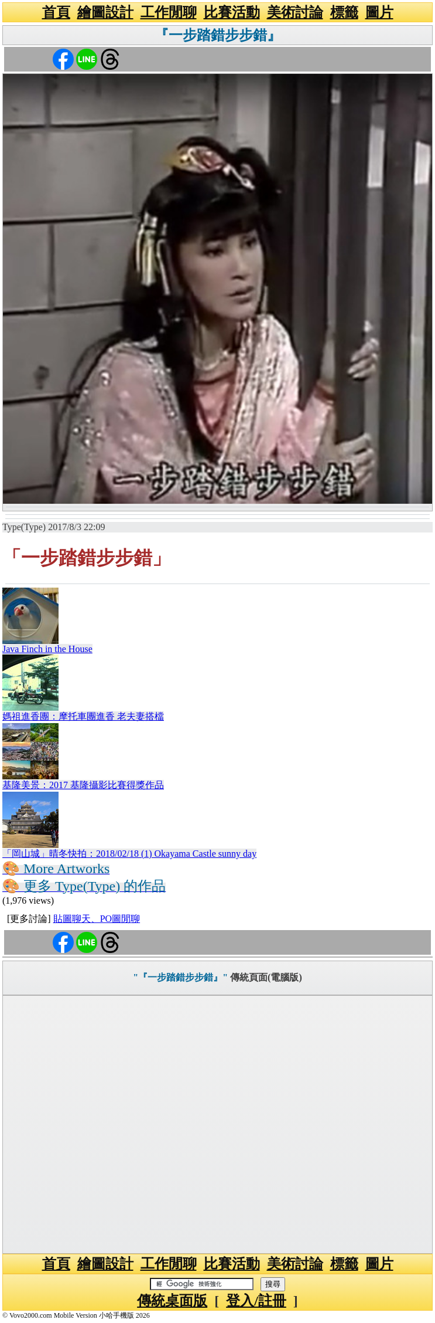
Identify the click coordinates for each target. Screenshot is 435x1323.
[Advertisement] (217, 1124)
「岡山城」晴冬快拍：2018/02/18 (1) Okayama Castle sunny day (129, 854)
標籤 (344, 12)
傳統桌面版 (172, 1300)
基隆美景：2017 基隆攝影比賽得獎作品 (83, 785)
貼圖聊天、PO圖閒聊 (96, 919)
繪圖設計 (105, 12)
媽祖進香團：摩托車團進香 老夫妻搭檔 (83, 716)
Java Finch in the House (47, 649)
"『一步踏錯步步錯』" (180, 977)
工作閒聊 (169, 12)
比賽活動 (232, 12)
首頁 (56, 12)
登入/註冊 (256, 1300)
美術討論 (295, 12)
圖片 (379, 12)
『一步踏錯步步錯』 (218, 35)
